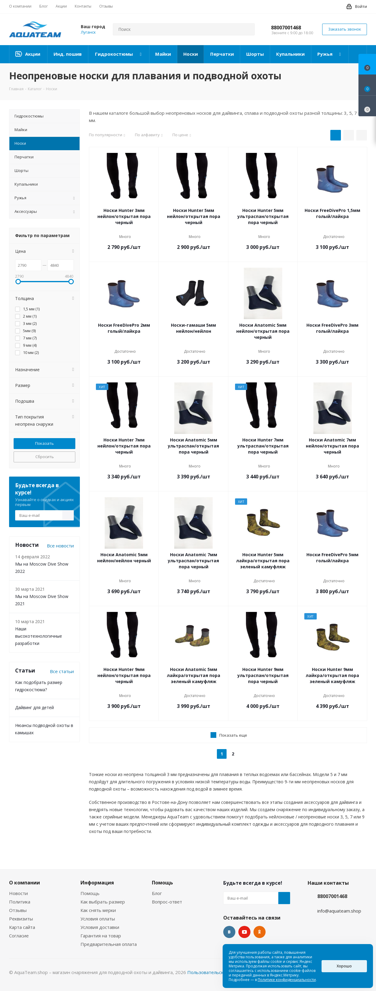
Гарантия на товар (100, 936)
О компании (24, 882)
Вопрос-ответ (167, 902)
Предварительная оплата (108, 944)
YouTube (244, 932)
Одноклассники (259, 932)
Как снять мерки (98, 910)
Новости (18, 893)
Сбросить (44, 456)
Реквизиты (21, 919)
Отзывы (18, 910)
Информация (97, 882)
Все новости (60, 546)
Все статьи (62, 671)
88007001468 (286, 27)
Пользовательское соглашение (221, 972)
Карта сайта (22, 927)
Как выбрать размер (102, 902)
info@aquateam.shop (339, 911)
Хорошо (344, 966)
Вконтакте (229, 932)
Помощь (90, 893)
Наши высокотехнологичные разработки (38, 636)
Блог (157, 893)
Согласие (19, 936)
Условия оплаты (97, 919)
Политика (19, 902)
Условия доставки (99, 927)
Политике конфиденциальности (287, 979)
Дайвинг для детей (34, 707)
